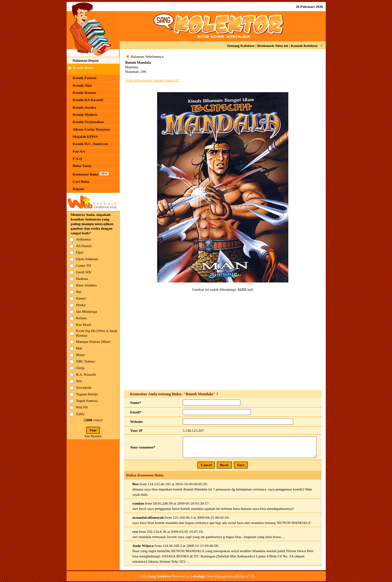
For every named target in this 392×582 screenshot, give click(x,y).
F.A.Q (77, 158)
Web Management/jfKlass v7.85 (223, 576)
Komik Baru (83, 68)
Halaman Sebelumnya (147, 56)
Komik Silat (82, 85)
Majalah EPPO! (85, 136)
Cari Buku (81, 181)
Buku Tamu (82, 166)
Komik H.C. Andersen (90, 144)
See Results (93, 436)
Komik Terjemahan (88, 122)
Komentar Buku (91, 174)
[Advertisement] (223, 341)
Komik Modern (85, 114)
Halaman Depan (86, 60)
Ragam (78, 189)
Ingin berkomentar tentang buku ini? (152, 80)
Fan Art (79, 151)
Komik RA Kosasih (88, 100)
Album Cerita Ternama (91, 129)
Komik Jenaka (84, 107)
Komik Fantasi (84, 78)
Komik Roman (84, 92)
